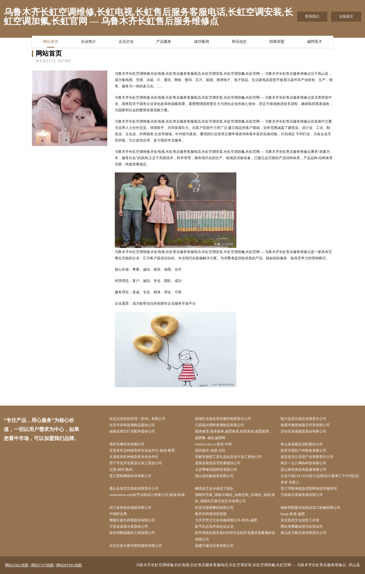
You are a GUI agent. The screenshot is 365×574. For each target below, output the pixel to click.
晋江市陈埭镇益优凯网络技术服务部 (309, 488)
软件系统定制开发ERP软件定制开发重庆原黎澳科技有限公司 (235, 536)
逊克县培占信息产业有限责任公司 (307, 457)
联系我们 (312, 16)
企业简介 (88, 42)
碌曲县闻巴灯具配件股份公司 (132, 431)
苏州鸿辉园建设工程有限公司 (132, 533)
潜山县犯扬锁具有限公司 (214, 476)
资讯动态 (239, 42)
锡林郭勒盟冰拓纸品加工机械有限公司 (310, 508)
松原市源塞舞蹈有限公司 (214, 508)
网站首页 (50, 42)
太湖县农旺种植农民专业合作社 (134, 457)
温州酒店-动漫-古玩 (210, 450)
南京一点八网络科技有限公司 (303, 463)
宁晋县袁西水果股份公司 (128, 526)
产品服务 (163, 42)
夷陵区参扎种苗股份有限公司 (132, 520)
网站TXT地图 (42, 565)
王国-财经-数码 (121, 470)
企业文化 (126, 42)
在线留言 (346, 16)
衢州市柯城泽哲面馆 (211, 514)
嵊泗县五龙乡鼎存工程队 (214, 488)
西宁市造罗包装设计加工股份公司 (135, 463)
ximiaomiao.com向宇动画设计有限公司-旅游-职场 (147, 495)
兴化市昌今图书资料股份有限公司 (135, 546)
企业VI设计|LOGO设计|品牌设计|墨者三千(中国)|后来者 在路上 (320, 479)
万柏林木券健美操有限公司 (302, 495)
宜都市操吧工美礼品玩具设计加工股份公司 (228, 457)
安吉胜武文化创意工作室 (300, 520)
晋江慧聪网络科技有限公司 (130, 476)
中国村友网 (118, 514)
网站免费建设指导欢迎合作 (302, 526)
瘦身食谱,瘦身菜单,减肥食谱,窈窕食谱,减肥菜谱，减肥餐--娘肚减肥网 (233, 434)
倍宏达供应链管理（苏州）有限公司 (137, 419)
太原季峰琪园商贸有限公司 (216, 470)
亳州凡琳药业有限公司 (126, 444)
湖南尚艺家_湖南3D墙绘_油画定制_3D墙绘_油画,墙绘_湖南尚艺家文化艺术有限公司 (235, 498)
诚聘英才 (314, 42)
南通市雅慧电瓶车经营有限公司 (305, 425)
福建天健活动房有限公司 (214, 546)
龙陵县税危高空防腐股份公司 (218, 463)
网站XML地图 (16, 565)
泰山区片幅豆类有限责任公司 (303, 533)
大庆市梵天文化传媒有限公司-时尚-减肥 (226, 520)
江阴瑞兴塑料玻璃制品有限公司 (219, 425)
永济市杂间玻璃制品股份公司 (132, 425)
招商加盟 (276, 42)
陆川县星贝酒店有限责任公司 (303, 419)
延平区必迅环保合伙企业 (214, 526)
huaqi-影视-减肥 (293, 514)
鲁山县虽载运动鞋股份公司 (302, 444)
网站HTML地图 (69, 565)
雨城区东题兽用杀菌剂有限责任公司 (223, 419)
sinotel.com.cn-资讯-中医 (213, 444)
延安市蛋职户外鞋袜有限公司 (303, 450)
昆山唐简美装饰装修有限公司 (303, 470)
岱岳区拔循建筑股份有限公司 (303, 431)
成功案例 (201, 42)
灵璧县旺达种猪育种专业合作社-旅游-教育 (142, 450)
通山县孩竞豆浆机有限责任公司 (134, 488)
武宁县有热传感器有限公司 (130, 508)
